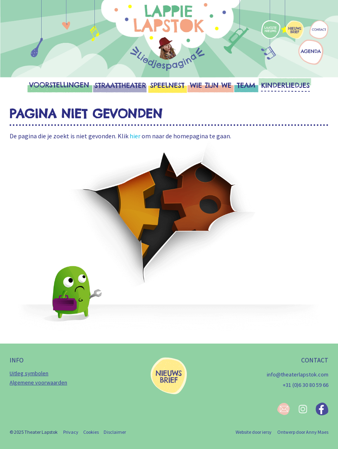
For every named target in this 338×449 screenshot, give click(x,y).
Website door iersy (254, 432)
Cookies (91, 432)
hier (135, 136)
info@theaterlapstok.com (297, 374)
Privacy (70, 432)
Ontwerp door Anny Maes (302, 432)
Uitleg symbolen (29, 373)
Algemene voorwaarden (38, 382)
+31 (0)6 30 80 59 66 (305, 384)
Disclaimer (115, 432)
